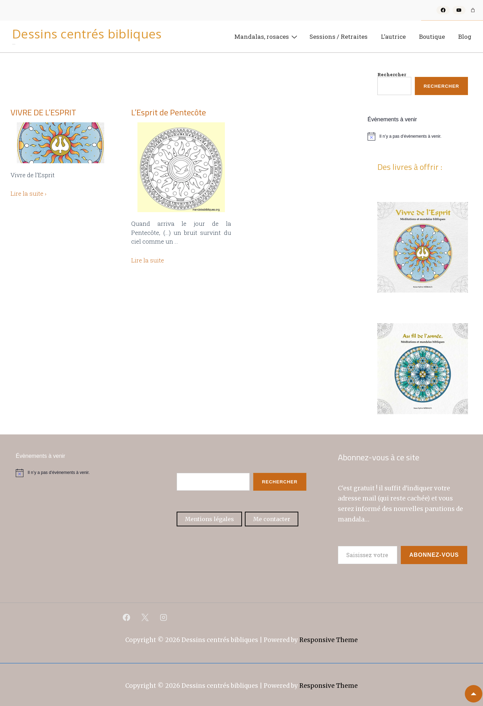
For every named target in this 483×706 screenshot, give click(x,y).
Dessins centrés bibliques (87, 34)
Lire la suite (147, 260)
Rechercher (391, 74)
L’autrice (393, 37)
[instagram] (163, 617)
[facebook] (126, 617)
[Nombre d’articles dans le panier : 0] (473, 10)
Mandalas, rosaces (266, 36)
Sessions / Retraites (339, 37)
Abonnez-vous (434, 555)
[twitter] (145, 617)
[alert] (423, 136)
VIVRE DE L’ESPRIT (43, 112)
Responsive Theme (328, 640)
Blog (464, 37)
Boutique (432, 37)
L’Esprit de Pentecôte (168, 112)
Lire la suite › (28, 193)
